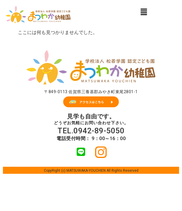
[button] (144, 12)
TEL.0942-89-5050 (91, 130)
